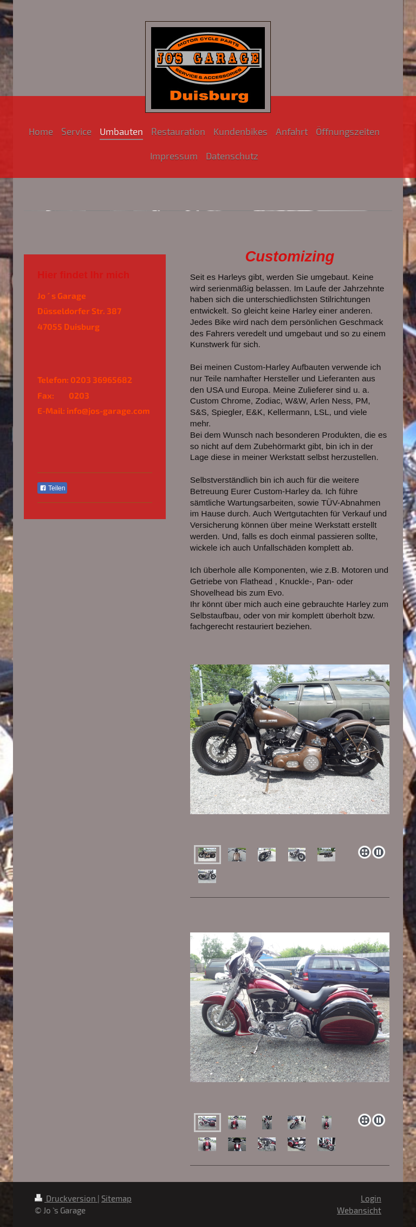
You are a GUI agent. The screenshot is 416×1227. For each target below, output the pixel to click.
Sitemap (116, 1198)
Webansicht (359, 1210)
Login (371, 1198)
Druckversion (66, 1198)
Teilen (52, 488)
